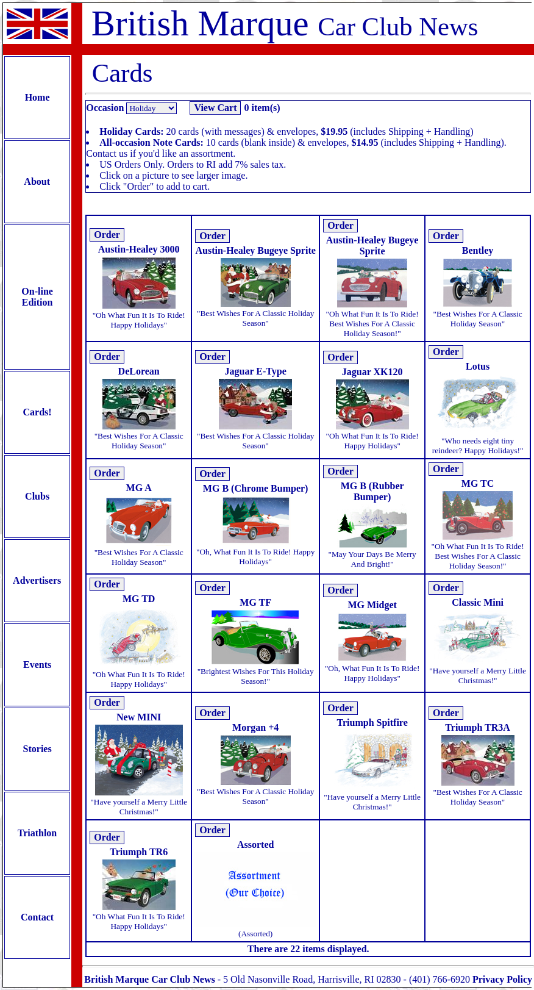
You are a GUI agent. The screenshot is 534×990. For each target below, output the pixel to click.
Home (37, 97)
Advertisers (37, 580)
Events (37, 664)
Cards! (37, 412)
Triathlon (37, 833)
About (37, 181)
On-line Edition (37, 296)
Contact (37, 917)
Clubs (37, 496)
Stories (37, 749)
